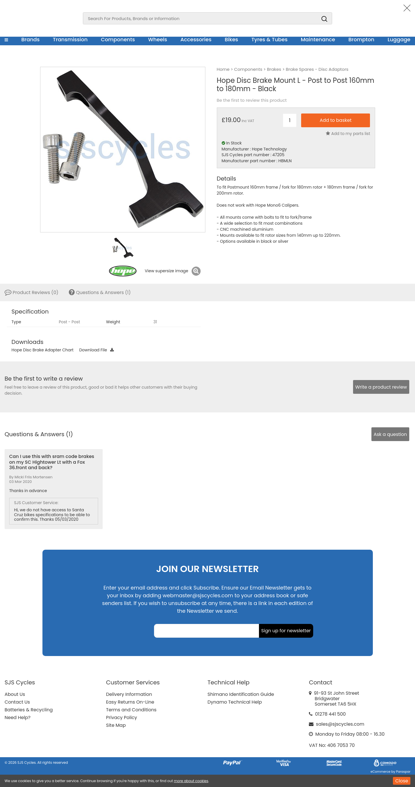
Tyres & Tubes (269, 39)
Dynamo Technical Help (235, 702)
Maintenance (318, 39)
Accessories (195, 39)
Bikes (231, 39)
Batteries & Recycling (29, 709)
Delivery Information (129, 694)
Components (118, 39)
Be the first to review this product (252, 100)
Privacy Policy (121, 717)
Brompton (361, 39)
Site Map (116, 725)
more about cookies (191, 780)
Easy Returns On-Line (130, 702)
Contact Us (17, 702)
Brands (30, 39)
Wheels (157, 39)
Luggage (398, 39)
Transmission (70, 39)
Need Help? (17, 717)
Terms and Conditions (131, 709)
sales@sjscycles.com (340, 724)
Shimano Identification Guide (241, 694)
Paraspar (403, 771)
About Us (15, 694)
